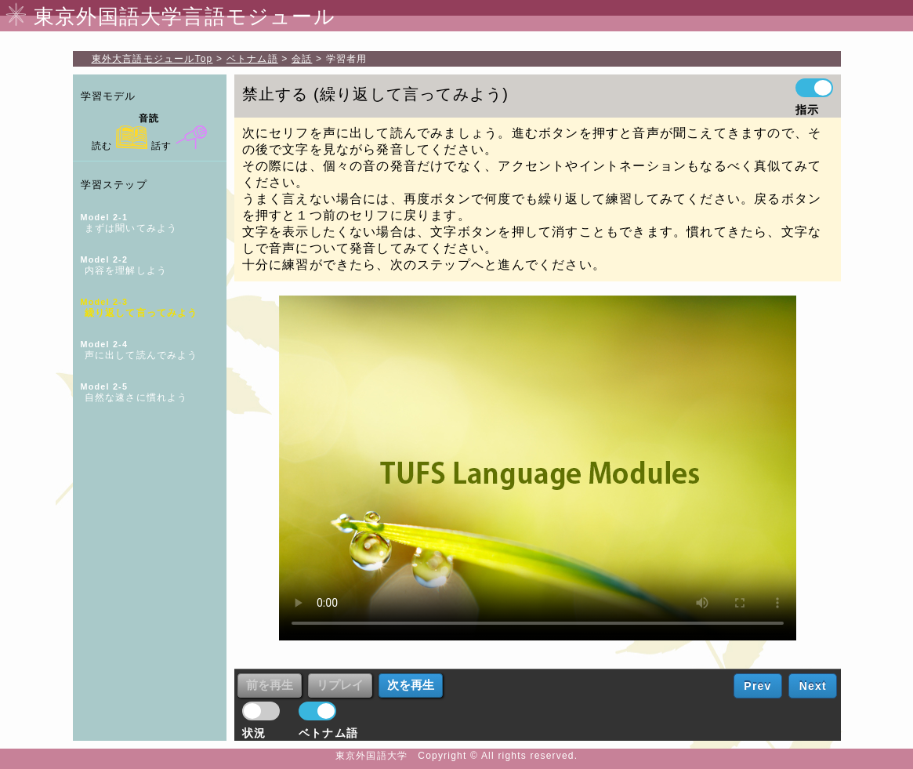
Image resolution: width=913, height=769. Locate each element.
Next (813, 686)
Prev (757, 686)
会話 (302, 58)
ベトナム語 (252, 58)
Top (152, 58)
